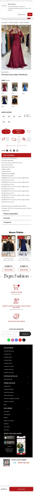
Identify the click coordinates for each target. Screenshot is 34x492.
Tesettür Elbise (8, 360)
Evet (30, 14)
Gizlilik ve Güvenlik (9, 401)
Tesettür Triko (7, 354)
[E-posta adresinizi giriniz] (16, 334)
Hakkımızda (7, 386)
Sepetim (6, 423)
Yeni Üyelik (7, 426)
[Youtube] (20, 340)
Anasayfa (6, 411)
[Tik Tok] (23, 340)
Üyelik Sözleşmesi (9, 392)
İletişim (6, 417)
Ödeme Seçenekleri (10, 214)
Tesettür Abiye (8, 357)
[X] (11, 151)
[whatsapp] (17, 151)
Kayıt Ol (25, 334)
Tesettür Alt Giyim (8, 369)
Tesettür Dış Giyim (9, 366)
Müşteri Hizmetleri (9, 420)
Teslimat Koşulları (9, 389)
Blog (5, 404)
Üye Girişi (6, 430)
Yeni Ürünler (7, 414)
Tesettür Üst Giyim (9, 372)
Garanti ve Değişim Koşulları (11, 398)
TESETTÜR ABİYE (24, 22)
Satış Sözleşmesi (8, 395)
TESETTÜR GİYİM (13, 22)
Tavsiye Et (7, 222)
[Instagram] (12, 340)
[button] (13, 68)
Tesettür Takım (8, 363)
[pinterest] (14, 151)
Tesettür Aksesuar (9, 351)
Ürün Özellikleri (9, 155)
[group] (16, 47)
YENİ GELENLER (8, 379)
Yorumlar (6, 218)
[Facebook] (16, 340)
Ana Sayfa (4, 22)
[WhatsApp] (8, 340)
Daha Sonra (21, 14)
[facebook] (7, 151)
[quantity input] (6, 131)
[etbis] (6, 462)
